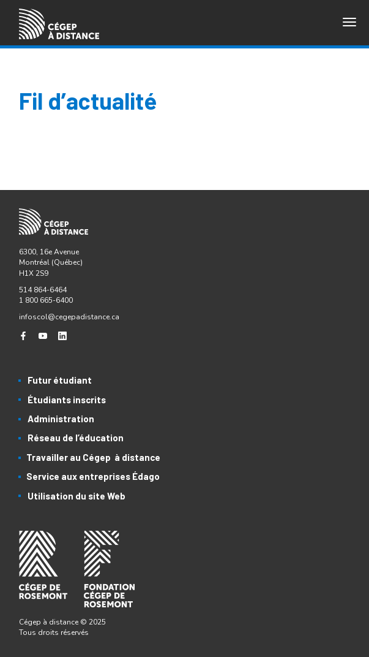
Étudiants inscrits (67, 399)
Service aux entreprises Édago (93, 476)
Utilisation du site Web (76, 495)
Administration (61, 418)
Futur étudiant (60, 379)
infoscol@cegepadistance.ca (69, 317)
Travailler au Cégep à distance (93, 457)
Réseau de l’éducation (76, 437)
